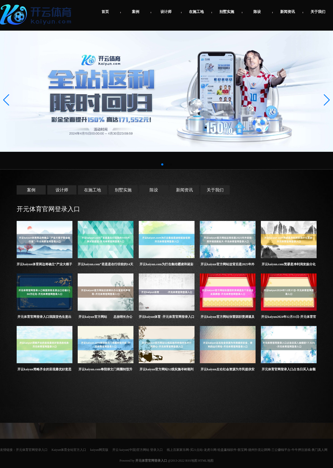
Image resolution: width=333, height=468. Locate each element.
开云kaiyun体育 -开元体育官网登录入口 (166, 317)
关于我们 (318, 12)
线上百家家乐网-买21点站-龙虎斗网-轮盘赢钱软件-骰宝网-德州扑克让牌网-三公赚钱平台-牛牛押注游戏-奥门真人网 (247, 450)
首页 (105, 12)
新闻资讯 (287, 12)
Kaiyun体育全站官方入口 (69, 450)
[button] (326, 100)
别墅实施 (226, 12)
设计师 (166, 12)
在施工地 (196, 12)
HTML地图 (206, 460)
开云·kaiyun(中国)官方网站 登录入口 (137, 450)
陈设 (257, 12)
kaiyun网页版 (99, 450)
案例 (135, 12)
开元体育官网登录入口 (48, 209)
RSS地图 (191, 460)
